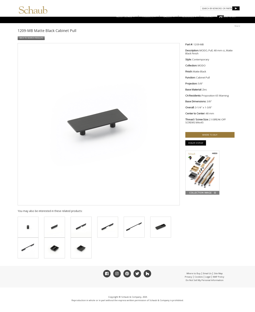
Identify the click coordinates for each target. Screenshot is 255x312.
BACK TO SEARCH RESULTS (31, 38)
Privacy (188, 276)
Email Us (207, 273)
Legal (207, 276)
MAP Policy (218, 276)
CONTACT (209, 16)
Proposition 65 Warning (215, 95)
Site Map (218, 273)
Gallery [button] (169, 16)
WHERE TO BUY (228, 16)
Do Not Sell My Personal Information (204, 280)
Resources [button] (189, 16)
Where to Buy (193, 273)
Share (237, 25)
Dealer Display (195, 143)
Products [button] (149, 16)
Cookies (199, 276)
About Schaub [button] (125, 16)
